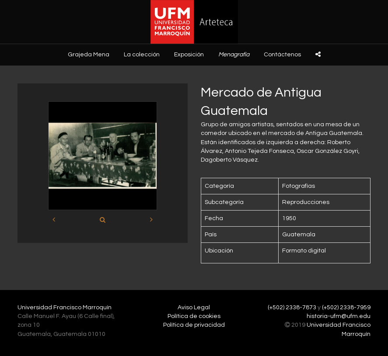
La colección (142, 55)
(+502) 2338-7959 (346, 307)
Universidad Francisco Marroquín (64, 307)
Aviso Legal (194, 307)
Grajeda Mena (88, 55)
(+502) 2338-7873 (292, 307)
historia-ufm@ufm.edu (339, 316)
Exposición (189, 55)
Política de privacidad (194, 325)
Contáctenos (282, 55)
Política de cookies (194, 316)
